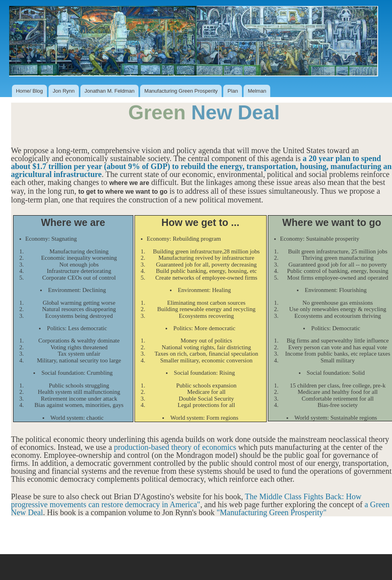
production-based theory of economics (175, 447)
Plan (233, 91)
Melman (257, 91)
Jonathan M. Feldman (109, 91)
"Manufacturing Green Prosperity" (271, 512)
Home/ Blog (29, 91)
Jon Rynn (64, 91)
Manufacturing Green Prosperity (181, 91)
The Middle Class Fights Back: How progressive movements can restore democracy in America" (186, 500)
